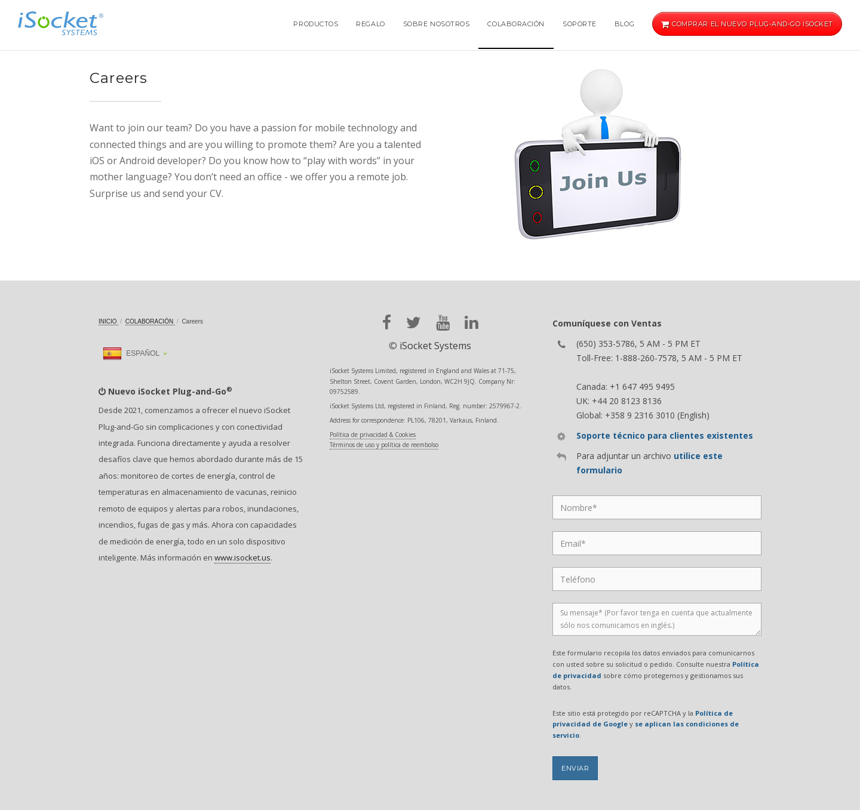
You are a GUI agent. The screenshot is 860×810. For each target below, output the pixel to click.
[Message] (656, 619)
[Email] (656, 543)
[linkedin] (471, 322)
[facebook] (386, 322)
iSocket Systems (435, 345)
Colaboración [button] (516, 24)
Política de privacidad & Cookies (373, 434)
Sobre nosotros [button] (436, 24)
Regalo (370, 24)
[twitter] (413, 322)
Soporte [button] (580, 24)
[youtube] (443, 322)
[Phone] (656, 579)
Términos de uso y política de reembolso (384, 445)
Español (131, 353)
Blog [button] (624, 24)
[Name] (656, 507)
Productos (315, 24)
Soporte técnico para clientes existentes (664, 435)
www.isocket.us (242, 557)
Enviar (575, 768)
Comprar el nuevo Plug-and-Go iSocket (747, 24)
